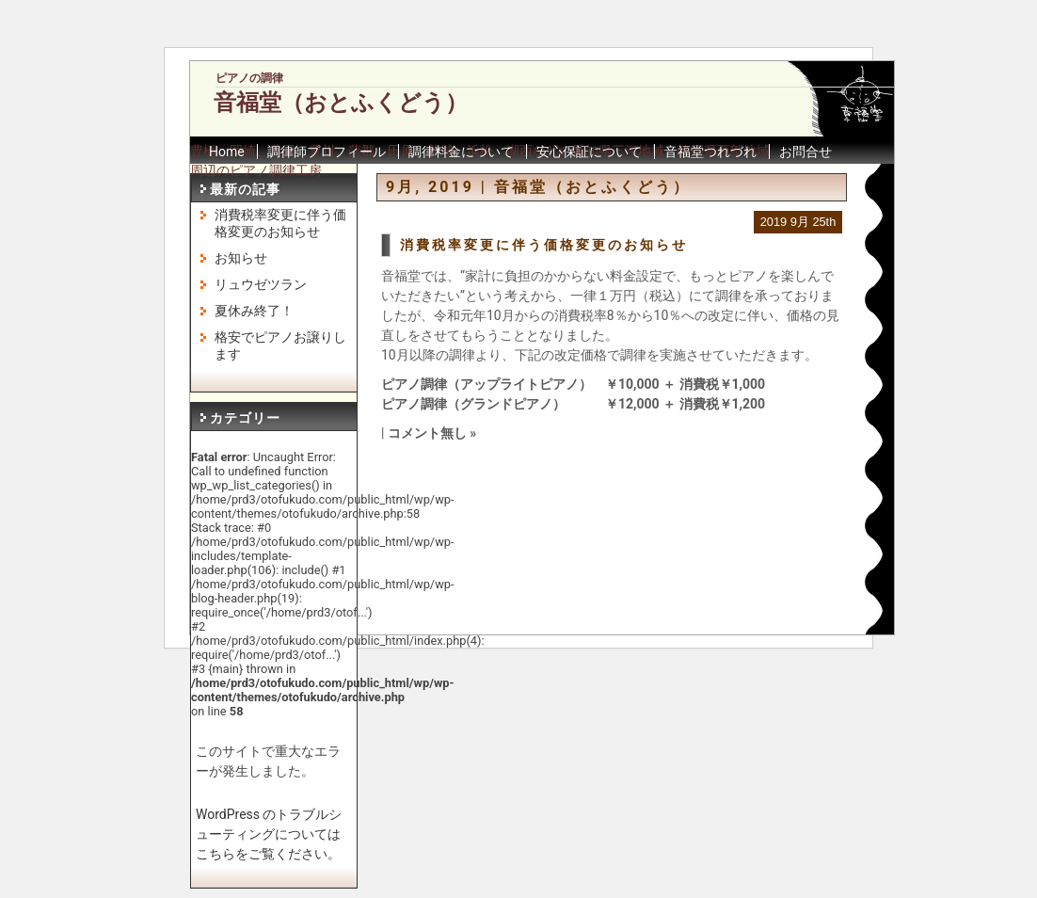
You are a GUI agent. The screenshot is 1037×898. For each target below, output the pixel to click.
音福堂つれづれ (710, 151)
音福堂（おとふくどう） (341, 102)
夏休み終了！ (254, 310)
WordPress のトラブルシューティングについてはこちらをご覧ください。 (269, 834)
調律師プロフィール (326, 151)
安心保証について (589, 151)
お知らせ (241, 257)
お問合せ (805, 151)
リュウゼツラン (261, 284)
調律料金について (461, 151)
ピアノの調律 (249, 78)
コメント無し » (432, 433)
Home (227, 151)
